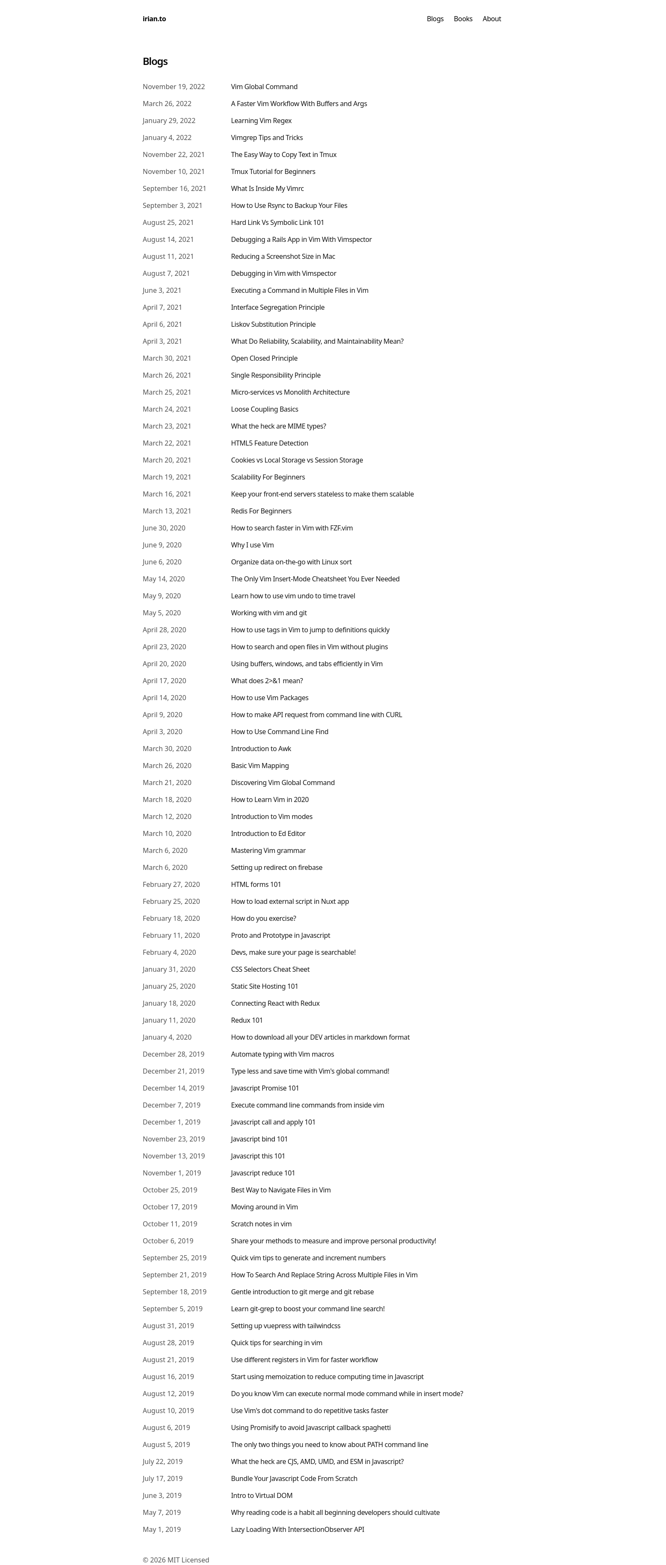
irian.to (154, 18)
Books (463, 18)
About (492, 18)
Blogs (435, 18)
